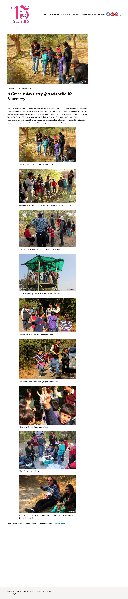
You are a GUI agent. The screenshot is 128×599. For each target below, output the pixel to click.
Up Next (76, 15)
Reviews (101, 15)
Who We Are (54, 15)
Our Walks (65, 15)
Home (45, 15)
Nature (29, 88)
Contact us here (60, 524)
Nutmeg (17, 594)
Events (24, 88)
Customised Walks (89, 15)
